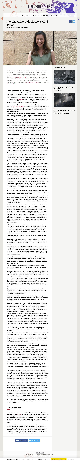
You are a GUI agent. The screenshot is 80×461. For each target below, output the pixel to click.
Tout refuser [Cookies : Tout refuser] (63, 459)
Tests (39, 15)
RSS (39, 454)
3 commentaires (66, 113)
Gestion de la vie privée (45, 454)
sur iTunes (19, 414)
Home (22, 15)
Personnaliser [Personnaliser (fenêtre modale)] (71, 459)
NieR (54, 85)
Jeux (25, 15)
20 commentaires (24, 27)
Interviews (45, 15)
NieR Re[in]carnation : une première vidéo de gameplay (64, 111)
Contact (57, 15)
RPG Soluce (35, 456)
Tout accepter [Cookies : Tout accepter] (55, 459)
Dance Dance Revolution (18, 106)
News (30, 15)
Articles (35, 15)
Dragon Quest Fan (42, 456)
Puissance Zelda (49, 456)
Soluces (52, 15)
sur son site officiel (11, 83)
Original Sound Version (20, 77)
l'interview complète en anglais (32, 82)
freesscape (20, 99)
